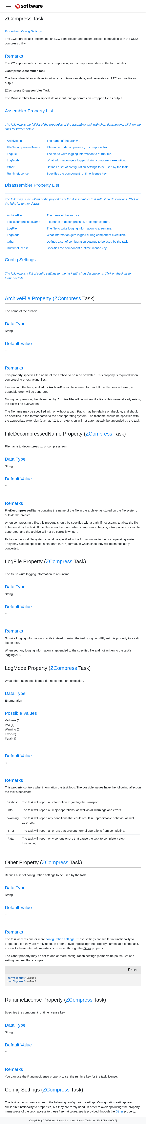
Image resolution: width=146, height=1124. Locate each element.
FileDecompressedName (23, 147)
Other (11, 167)
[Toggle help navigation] (8, 6)
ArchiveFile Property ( (29, 298)
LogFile (12, 154)
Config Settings (31, 31)
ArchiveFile (14, 140)
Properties (12, 31)
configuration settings (60, 939)
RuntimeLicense (18, 173)
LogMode (13, 160)
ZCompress (67, 298)
